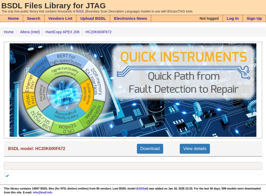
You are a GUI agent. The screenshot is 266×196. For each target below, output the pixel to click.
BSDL (80, 11)
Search (33, 18)
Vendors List (60, 18)
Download (150, 148)
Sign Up (254, 18)
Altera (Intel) (30, 32)
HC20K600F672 (98, 32)
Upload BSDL (93, 18)
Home (13, 18)
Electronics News (130, 18)
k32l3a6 (142, 188)
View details (194, 148)
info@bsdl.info (42, 192)
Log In (233, 18)
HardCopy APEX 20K (62, 32)
